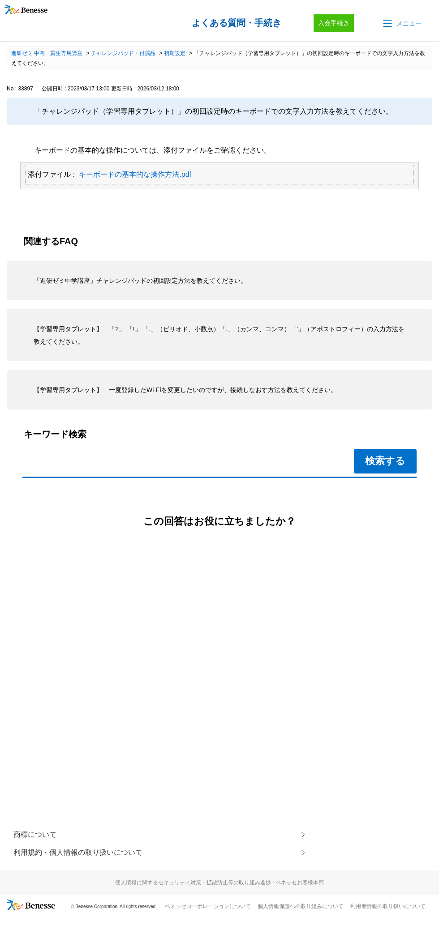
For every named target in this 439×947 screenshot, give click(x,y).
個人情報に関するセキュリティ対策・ (219, 882)
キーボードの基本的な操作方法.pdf (135, 174)
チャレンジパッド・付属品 (123, 53)
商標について (34, 834)
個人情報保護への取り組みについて (301, 906)
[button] (401, 23)
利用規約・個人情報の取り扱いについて (77, 852)
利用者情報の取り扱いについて (388, 906)
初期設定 (174, 53)
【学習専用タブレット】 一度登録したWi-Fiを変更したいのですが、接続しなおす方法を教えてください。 (185, 389)
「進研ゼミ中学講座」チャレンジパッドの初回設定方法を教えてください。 (140, 280)
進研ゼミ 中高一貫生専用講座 (46, 53)
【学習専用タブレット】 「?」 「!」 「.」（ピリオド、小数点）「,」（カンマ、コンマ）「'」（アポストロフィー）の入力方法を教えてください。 (219, 335)
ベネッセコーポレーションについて (208, 906)
